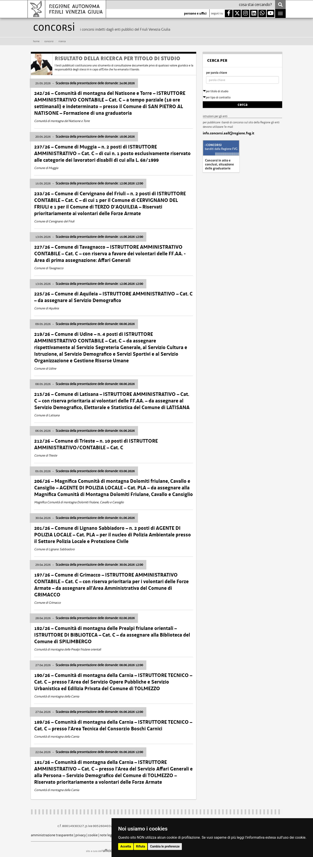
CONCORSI (49, 41)
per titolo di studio (215, 91)
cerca (243, 104)
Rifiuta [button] (140, 846)
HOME (36, 41)
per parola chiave (216, 73)
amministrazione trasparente (52, 835)
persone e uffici (195, 13)
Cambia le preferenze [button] (165, 846)
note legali (107, 835)
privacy (80, 835)
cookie (93, 835)
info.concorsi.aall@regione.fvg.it (228, 133)
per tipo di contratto (217, 97)
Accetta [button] (125, 846)
